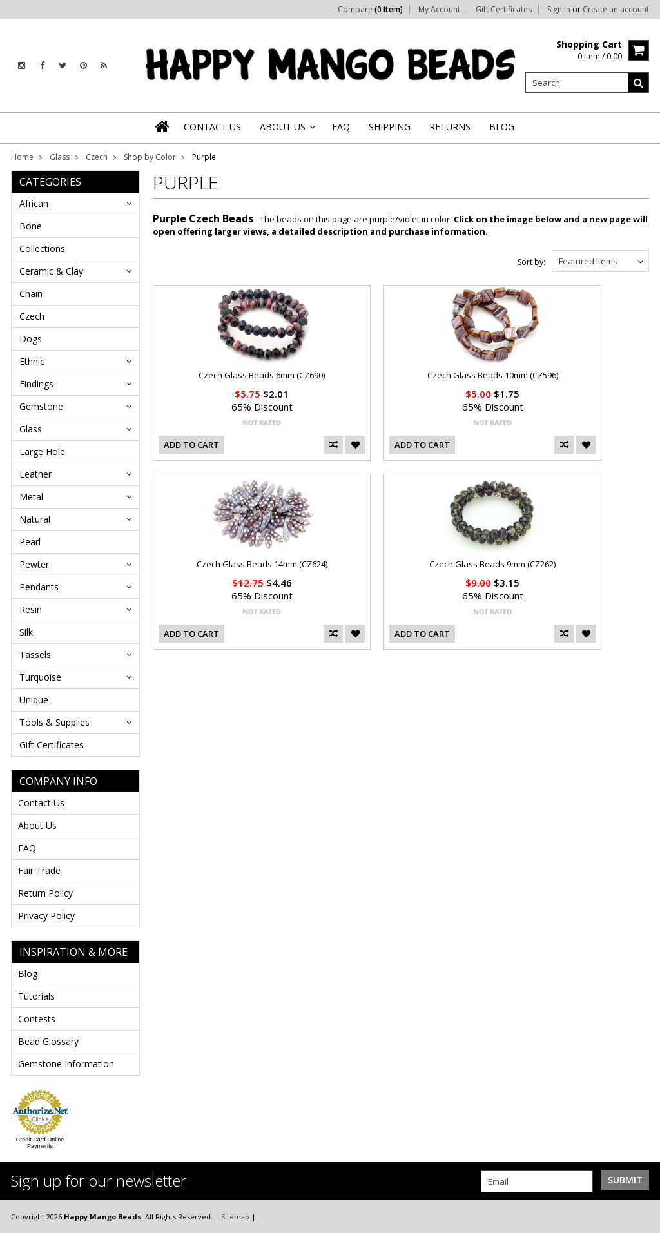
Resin (30, 609)
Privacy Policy (46, 915)
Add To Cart (191, 445)
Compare (370, 9)
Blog (27, 973)
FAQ (27, 848)
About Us (37, 825)
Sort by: (531, 262)
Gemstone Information (66, 1064)
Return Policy (45, 893)
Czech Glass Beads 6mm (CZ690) (262, 375)
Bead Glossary (48, 1041)
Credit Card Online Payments (40, 1142)
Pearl (30, 542)
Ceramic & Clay (51, 271)
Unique (33, 700)
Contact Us (41, 803)
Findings (36, 384)
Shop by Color (150, 156)
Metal (31, 496)
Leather (35, 474)
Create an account (616, 9)
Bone (30, 226)
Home (22, 156)
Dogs (30, 339)
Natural (34, 519)
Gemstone (41, 406)
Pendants (39, 587)
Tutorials (36, 996)
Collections (42, 248)
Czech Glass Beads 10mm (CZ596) (492, 375)
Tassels (35, 654)
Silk (26, 632)
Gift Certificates (504, 9)
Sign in (558, 9)
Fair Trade (39, 870)
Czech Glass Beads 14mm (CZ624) (262, 564)
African (33, 203)
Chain (31, 293)
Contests (36, 1019)
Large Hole (42, 451)
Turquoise (40, 677)
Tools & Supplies (54, 722)
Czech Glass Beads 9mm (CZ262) (492, 564)
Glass (60, 156)
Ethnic (31, 361)
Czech (97, 156)
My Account (439, 9)
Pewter (34, 564)
